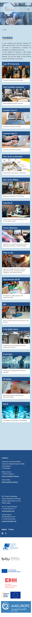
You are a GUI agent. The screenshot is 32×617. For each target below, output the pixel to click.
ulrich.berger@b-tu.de (8, 511)
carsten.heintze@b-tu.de (9, 521)
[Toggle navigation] (28, 9)
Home (5, 30)
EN (29, 4)
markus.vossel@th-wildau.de (10, 476)
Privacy (11, 529)
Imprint (4, 529)
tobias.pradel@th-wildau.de (10, 482)
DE (26, 4)
